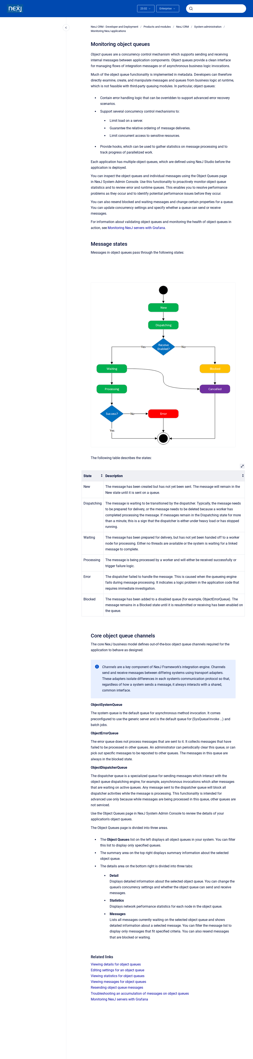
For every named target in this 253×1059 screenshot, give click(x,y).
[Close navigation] (66, 27)
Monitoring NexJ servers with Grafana (136, 228)
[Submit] (191, 8)
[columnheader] (92, 475)
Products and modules (157, 26)
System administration (207, 26)
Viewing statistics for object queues (117, 976)
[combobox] (216, 9)
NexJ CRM (182, 26)
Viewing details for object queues (116, 964)
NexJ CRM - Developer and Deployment (114, 26)
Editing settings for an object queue (117, 970)
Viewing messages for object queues (118, 982)
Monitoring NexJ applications (108, 31)
